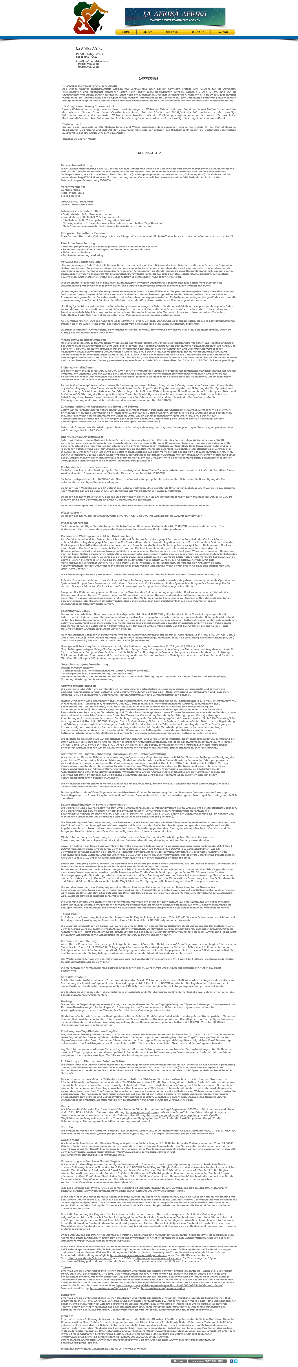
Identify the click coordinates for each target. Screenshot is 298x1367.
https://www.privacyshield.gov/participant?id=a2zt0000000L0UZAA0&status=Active (114, 1336)
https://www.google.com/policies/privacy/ (116, 1133)
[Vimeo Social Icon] (235, 1361)
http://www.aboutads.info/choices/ (175, 595)
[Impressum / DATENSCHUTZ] (207, 1361)
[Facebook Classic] (231, 1361)
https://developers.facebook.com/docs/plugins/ (102, 1181)
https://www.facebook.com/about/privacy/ (103, 1240)
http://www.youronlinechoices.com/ (90, 597)
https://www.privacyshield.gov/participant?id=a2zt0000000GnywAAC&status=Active (130, 1190)
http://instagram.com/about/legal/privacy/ (185, 1309)
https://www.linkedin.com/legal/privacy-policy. (175, 1330)
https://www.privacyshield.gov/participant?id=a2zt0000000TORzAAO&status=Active (169, 1285)
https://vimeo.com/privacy (142, 1112)
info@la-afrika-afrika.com (92, 61)
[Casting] (179, 1361)
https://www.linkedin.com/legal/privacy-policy (119, 1339)
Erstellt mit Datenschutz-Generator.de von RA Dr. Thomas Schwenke (104, 1348)
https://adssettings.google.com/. (128, 1121)
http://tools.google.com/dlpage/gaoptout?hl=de (137, 1118)
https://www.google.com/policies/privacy (173, 1115)
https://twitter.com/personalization (163, 1288)
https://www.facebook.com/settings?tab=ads (138, 1255)
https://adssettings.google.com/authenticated (185, 1133)
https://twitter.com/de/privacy (109, 1288)
